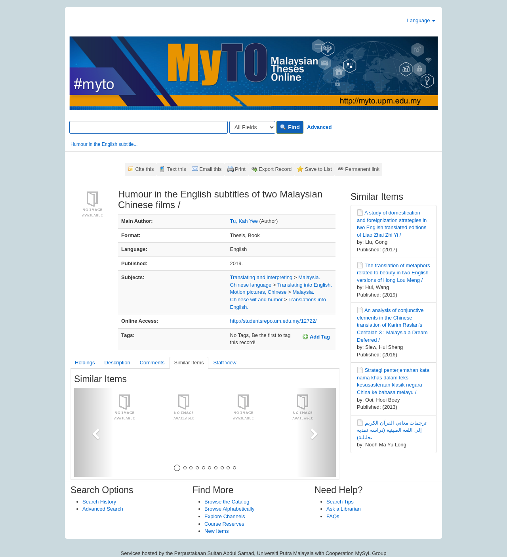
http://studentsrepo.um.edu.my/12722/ (273, 321)
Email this (210, 169)
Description (117, 363)
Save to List (318, 169)
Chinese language (251, 285)
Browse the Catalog (226, 502)
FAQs (332, 516)
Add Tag (316, 336)
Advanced (319, 127)
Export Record (275, 169)
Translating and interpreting (261, 277)
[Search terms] (148, 127)
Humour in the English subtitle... (104, 144)
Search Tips (340, 502)
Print (240, 169)
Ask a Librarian (343, 509)
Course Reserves (224, 524)
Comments (152, 363)
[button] (93, 432)
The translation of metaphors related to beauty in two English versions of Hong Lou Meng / (393, 272)
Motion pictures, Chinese (258, 292)
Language (421, 20)
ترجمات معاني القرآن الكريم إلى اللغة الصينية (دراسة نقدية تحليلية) (392, 430)
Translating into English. (304, 285)
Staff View (224, 363)
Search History (99, 502)
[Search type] (252, 127)
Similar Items (189, 363)
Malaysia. (309, 277)
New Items (216, 531)
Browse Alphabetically (229, 509)
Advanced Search (102, 509)
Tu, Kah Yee (244, 221)
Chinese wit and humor (256, 299)
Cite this (144, 169)
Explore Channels (224, 516)
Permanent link (362, 169)
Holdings (85, 363)
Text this (176, 169)
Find (289, 127)
